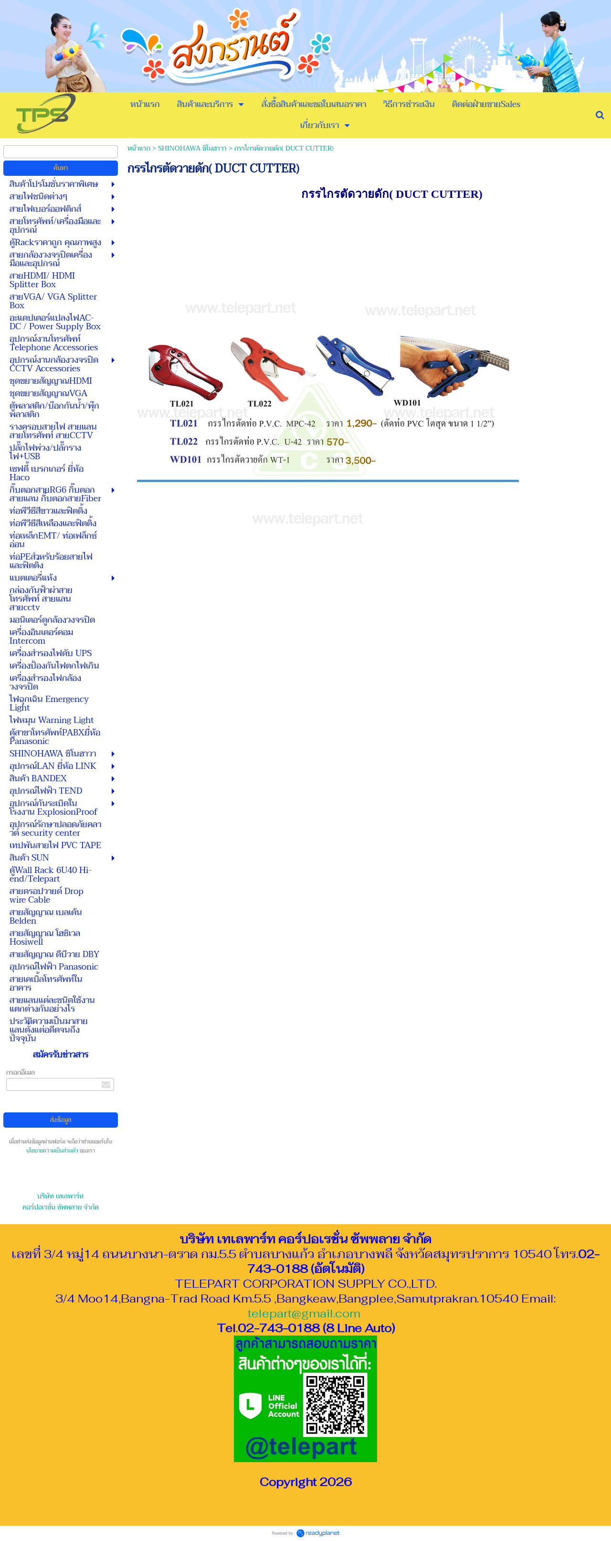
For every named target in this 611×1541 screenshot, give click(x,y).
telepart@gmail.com (304, 1313)
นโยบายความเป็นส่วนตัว (52, 1150)
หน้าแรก (138, 148)
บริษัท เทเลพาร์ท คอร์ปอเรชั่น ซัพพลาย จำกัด (60, 1202)
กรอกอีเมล (20, 1072)
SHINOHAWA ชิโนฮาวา (192, 148)
